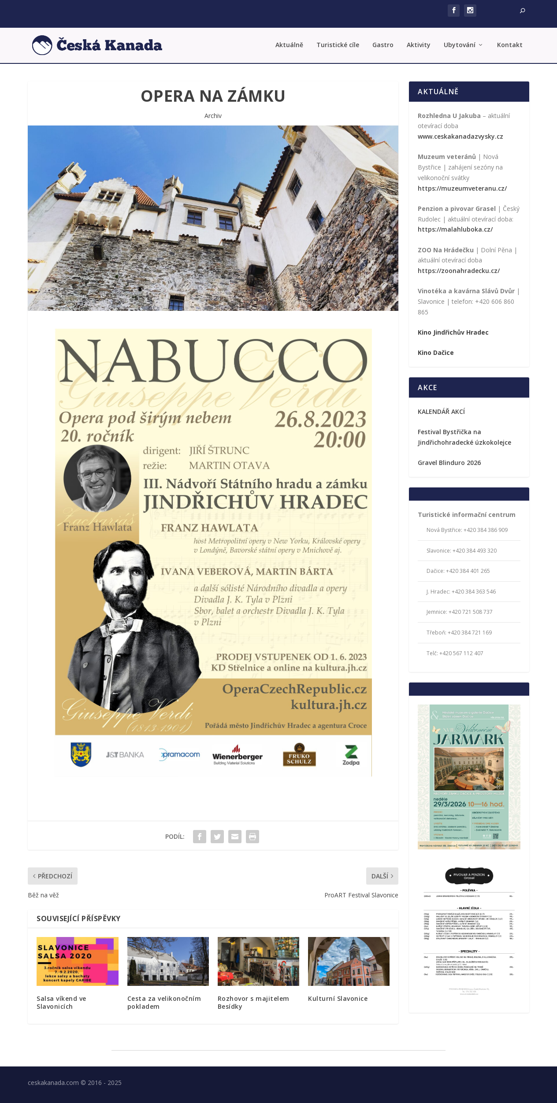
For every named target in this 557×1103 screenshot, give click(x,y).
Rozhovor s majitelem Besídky (254, 1002)
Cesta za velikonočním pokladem (164, 1002)
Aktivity (419, 45)
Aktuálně (289, 45)
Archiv (213, 115)
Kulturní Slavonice (338, 998)
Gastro (383, 45)
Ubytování (459, 45)
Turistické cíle (337, 45)
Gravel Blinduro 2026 (449, 462)
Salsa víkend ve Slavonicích (61, 1002)
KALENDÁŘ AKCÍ (441, 411)
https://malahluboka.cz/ (455, 229)
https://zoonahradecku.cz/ (459, 270)
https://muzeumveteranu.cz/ (462, 188)
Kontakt (510, 45)
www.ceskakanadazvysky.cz (460, 136)
